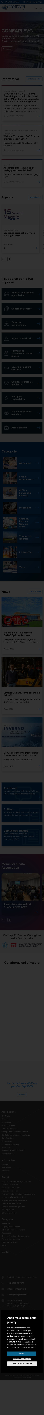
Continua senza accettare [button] (22, 1359)
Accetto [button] (21, 1354)
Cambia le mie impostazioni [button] (22, 1364)
